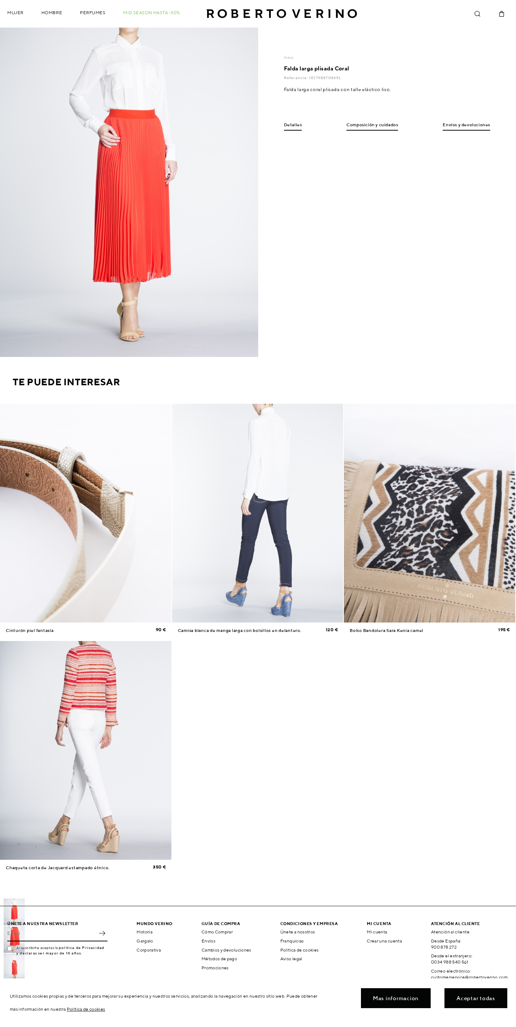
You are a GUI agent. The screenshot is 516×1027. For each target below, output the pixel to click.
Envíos (208, 941)
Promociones (215, 967)
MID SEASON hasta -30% (151, 12)
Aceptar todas (475, 998)
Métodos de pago (219, 958)
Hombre (51, 12)
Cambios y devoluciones (226, 950)
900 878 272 (444, 947)
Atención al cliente (450, 931)
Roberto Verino (282, 14)
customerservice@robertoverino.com (469, 977)
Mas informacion (396, 998)
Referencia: (296, 77)
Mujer (15, 12)
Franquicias (292, 941)
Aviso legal (291, 958)
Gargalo (145, 941)
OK (102, 933)
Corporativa (149, 950)
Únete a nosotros (297, 931)
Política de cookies (299, 950)
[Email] (52, 933)
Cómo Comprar (217, 931)
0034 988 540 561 (449, 962)
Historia (145, 931)
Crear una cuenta (384, 941)
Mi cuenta (377, 931)
